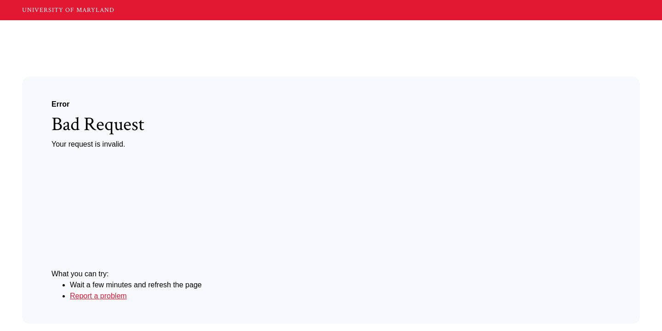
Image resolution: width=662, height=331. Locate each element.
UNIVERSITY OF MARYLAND (68, 10)
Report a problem (98, 296)
